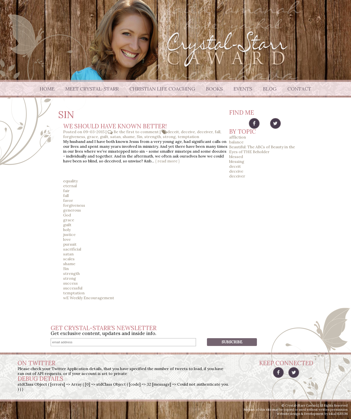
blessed (236, 156)
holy (67, 229)
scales (69, 258)
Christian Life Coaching (162, 89)
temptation (188, 136)
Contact (299, 89)
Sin (139, 136)
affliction (237, 137)
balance (236, 142)
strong (169, 136)
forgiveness (74, 136)
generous (72, 210)
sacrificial (72, 249)
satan (115, 136)
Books (214, 89)
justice (69, 234)
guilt (104, 136)
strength (152, 136)
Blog (270, 89)
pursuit (70, 244)
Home (47, 89)
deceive (188, 131)
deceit (173, 131)
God (67, 215)
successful (72, 288)
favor (68, 200)
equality (70, 180)
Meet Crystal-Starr (92, 89)
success (70, 283)
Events (243, 89)
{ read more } (167, 160)
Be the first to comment (136, 131)
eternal (70, 185)
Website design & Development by (312, 414)
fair (66, 190)
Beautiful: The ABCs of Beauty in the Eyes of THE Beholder (262, 149)
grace (92, 136)
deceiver (205, 131)
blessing (236, 161)
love (67, 239)
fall (217, 131)
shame (129, 136)
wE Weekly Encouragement (88, 297)
